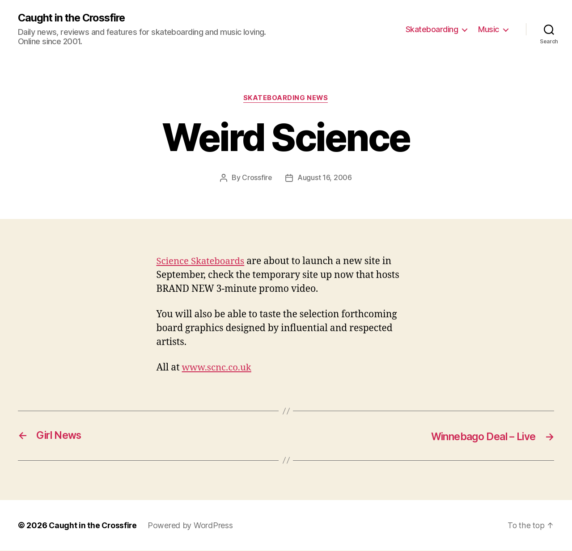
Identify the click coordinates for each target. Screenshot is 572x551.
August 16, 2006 (324, 178)
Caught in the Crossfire (73, 18)
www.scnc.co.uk (218, 368)
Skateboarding (432, 29)
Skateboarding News (286, 99)
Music (488, 29)
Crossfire (257, 178)
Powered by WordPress (192, 525)
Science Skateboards (202, 262)
